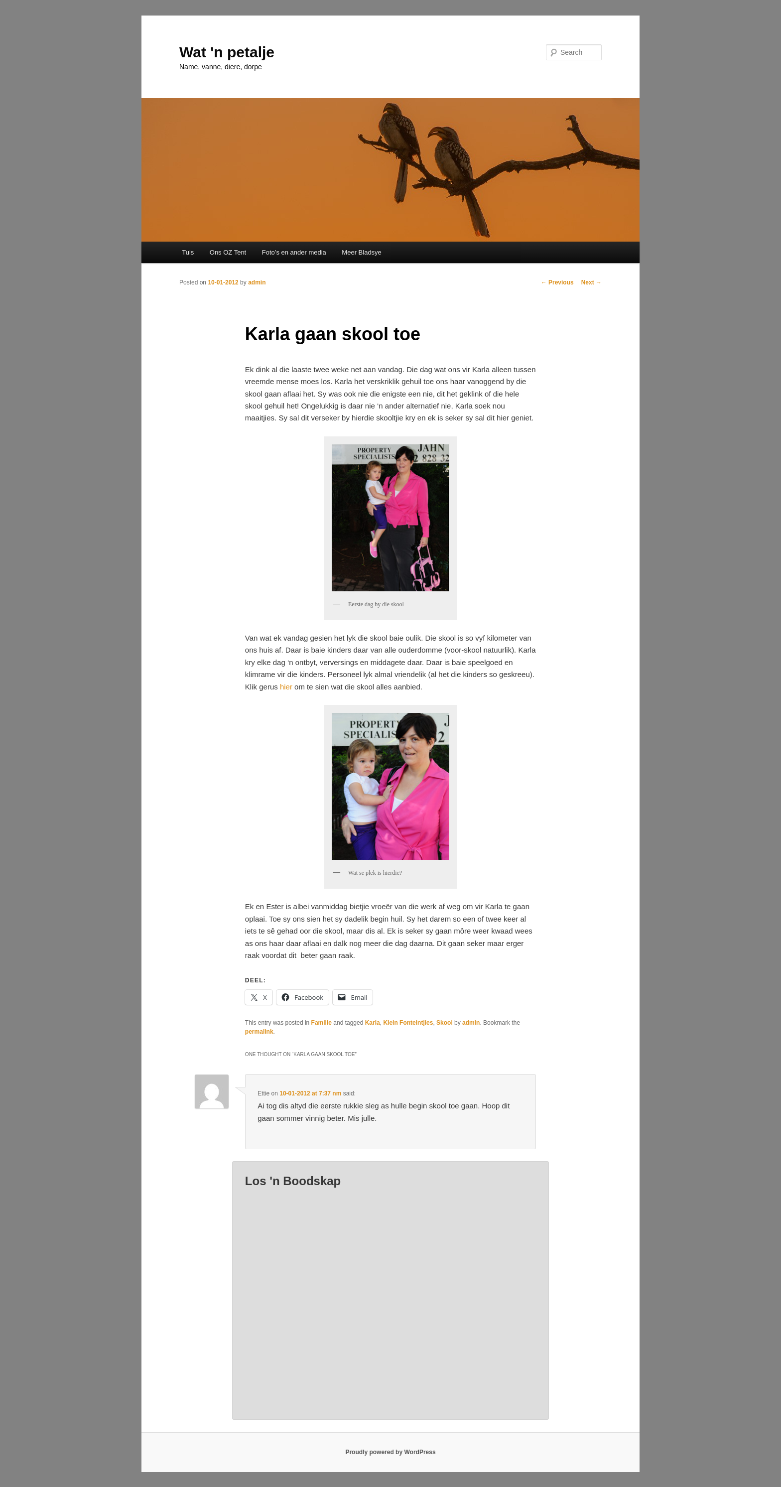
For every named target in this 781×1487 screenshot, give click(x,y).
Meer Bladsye (361, 252)
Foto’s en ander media (294, 252)
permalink (259, 1031)
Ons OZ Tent (228, 252)
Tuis (188, 252)
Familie (321, 1022)
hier (286, 686)
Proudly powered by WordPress (390, 1452)
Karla (372, 1022)
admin (256, 282)
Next (591, 282)
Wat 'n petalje (226, 52)
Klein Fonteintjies (408, 1022)
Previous (557, 282)
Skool (444, 1022)
